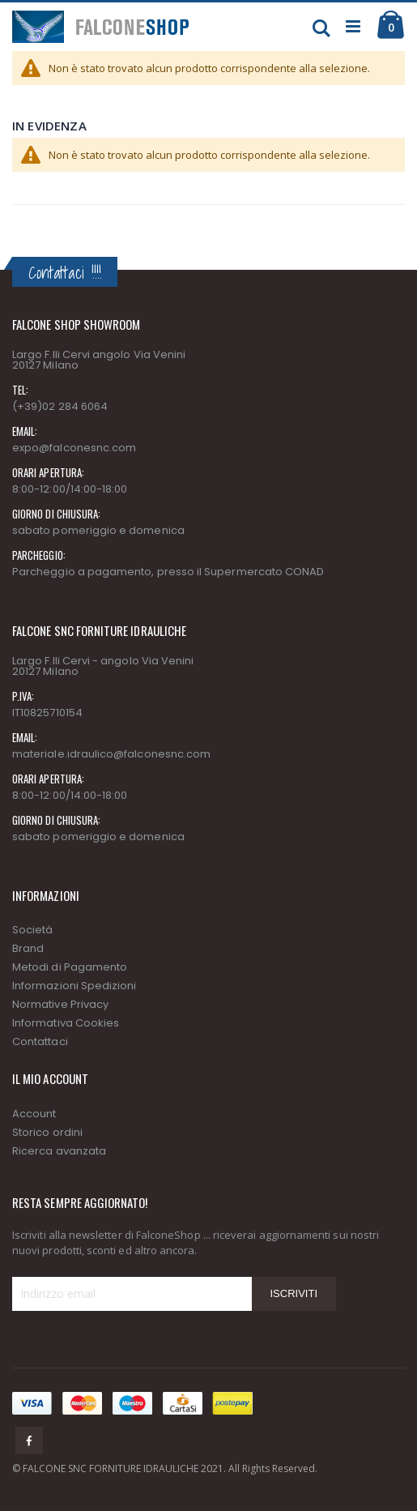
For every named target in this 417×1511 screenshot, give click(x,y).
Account (34, 1113)
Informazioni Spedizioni (74, 985)
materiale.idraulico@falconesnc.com (111, 754)
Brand (28, 948)
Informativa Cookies (65, 1023)
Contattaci (40, 1041)
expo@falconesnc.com (74, 447)
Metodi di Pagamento (69, 967)
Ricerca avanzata (59, 1151)
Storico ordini (47, 1132)
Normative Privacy (60, 1004)
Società (32, 929)
